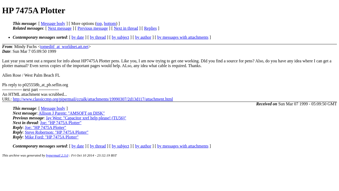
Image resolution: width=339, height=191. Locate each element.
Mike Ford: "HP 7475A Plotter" (52, 137)
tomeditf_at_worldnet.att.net (64, 46)
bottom (110, 23)
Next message (60, 28)
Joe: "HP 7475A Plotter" (61, 122)
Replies (150, 28)
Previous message (93, 28)
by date (78, 37)
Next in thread (126, 28)
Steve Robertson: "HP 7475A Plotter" (56, 132)
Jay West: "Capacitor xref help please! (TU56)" (86, 118)
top (99, 23)
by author (143, 37)
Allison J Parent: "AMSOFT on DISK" (72, 113)
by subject (120, 37)
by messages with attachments (182, 37)
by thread (98, 37)
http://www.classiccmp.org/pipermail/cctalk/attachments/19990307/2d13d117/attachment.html (93, 99)
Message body (53, 23)
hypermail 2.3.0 (57, 155)
